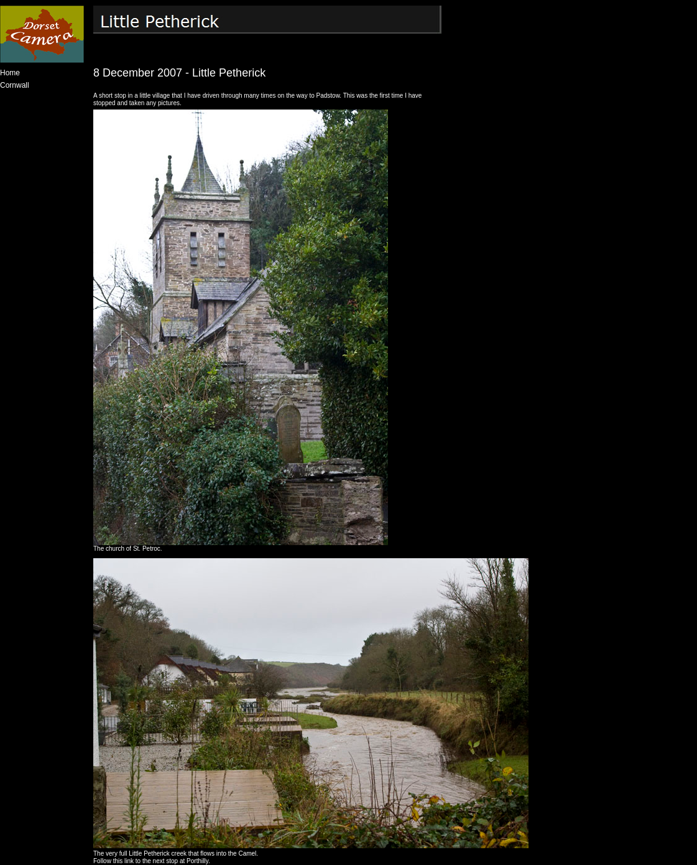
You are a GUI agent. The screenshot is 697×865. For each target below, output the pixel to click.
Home (10, 72)
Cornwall (14, 85)
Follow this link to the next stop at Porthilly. (151, 861)
